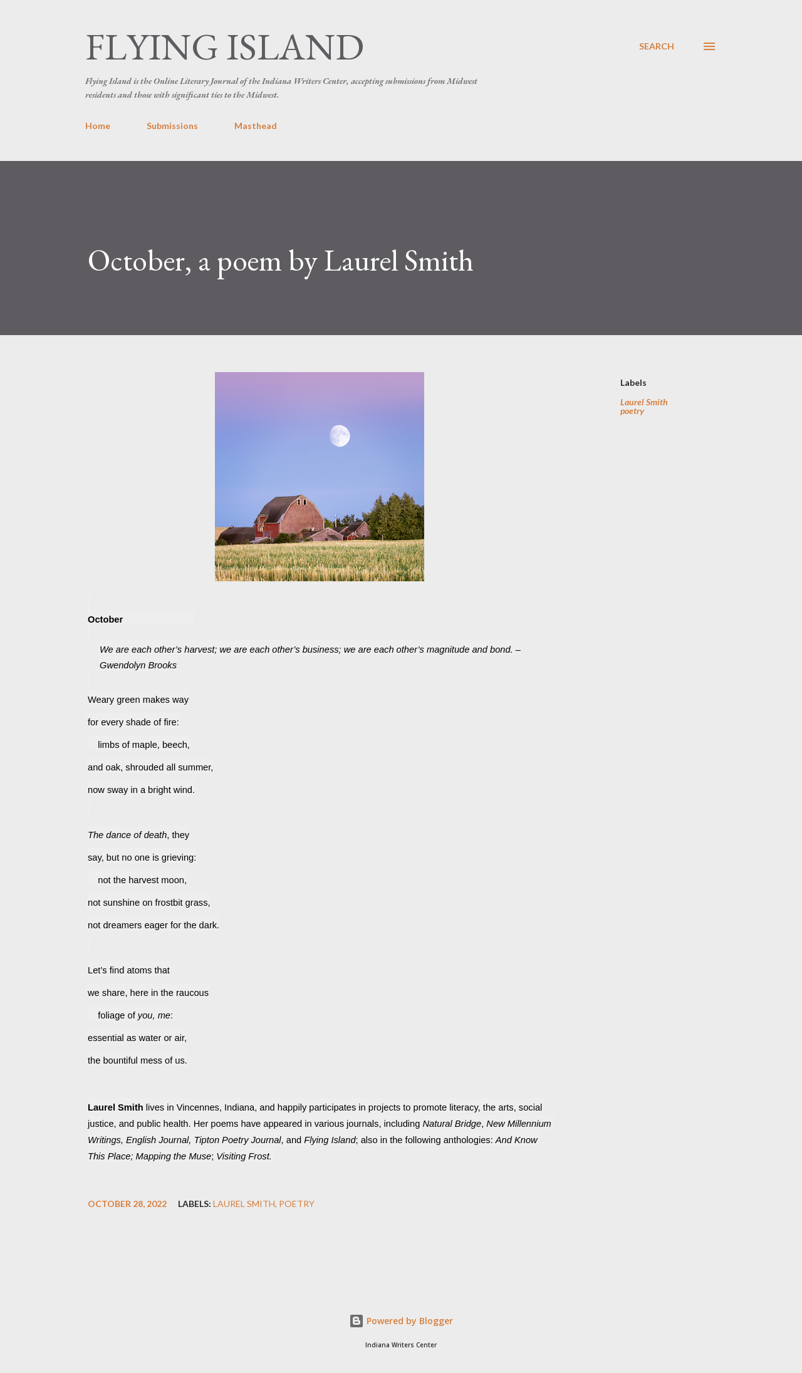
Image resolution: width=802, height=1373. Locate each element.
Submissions (172, 125)
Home (97, 125)
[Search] (656, 46)
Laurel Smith (644, 402)
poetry (632, 411)
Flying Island (224, 46)
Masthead (255, 125)
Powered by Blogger (401, 1321)
